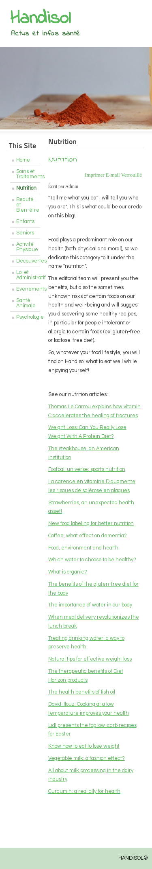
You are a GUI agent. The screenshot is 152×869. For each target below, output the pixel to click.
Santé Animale (26, 303)
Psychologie (28, 317)
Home (23, 160)
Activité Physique (27, 247)
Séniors (25, 233)
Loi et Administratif (28, 275)
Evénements (28, 289)
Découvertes (28, 261)
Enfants (25, 221)
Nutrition (26, 188)
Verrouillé (131, 175)
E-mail (113, 175)
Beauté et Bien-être (27, 205)
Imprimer (95, 175)
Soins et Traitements (28, 174)
